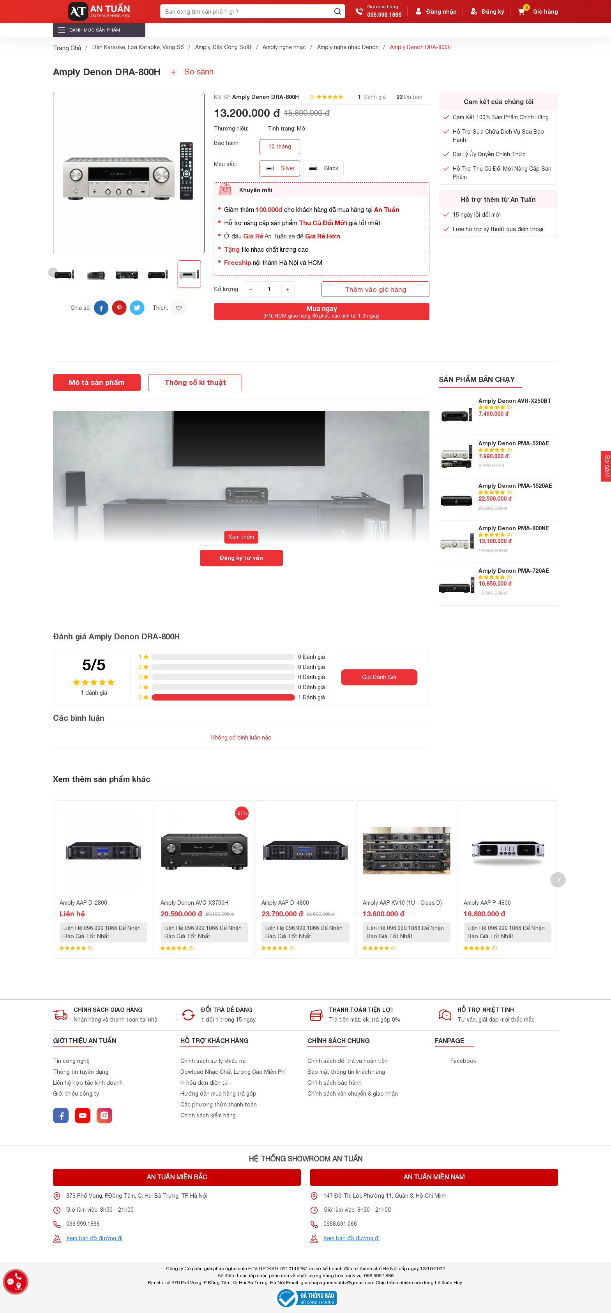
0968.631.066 (340, 1224)
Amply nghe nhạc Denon (348, 47)
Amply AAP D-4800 (285, 903)
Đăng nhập (435, 11)
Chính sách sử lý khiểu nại (213, 1061)
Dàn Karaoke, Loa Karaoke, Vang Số (138, 47)
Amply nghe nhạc (284, 47)
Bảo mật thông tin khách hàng (346, 1072)
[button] (53, 272)
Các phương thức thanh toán (218, 1104)
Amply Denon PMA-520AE (514, 443)
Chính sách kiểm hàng (208, 1115)
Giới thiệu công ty (76, 1094)
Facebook (463, 1061)
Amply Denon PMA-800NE (514, 528)
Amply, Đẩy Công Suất (223, 47)
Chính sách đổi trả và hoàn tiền (347, 1061)
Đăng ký (486, 11)
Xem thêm (241, 537)
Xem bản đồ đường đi (94, 1238)
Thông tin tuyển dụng (80, 1072)
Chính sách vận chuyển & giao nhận (352, 1094)
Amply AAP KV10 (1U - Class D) (402, 903)
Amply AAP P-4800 (487, 903)
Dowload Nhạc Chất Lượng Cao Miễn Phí (233, 1072)
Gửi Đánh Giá (379, 677)
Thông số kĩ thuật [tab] (195, 382)
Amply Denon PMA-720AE (514, 570)
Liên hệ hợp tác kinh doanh (88, 1083)
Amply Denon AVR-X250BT (515, 400)
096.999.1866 (384, 14)
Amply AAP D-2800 (83, 903)
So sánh (191, 72)
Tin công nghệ (71, 1061)
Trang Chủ (67, 47)
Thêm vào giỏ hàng (375, 289)
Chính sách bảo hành (334, 1083)
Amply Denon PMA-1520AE (515, 485)
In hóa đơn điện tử (204, 1083)
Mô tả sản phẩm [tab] (97, 382)
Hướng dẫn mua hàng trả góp (218, 1094)
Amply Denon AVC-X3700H (194, 903)
